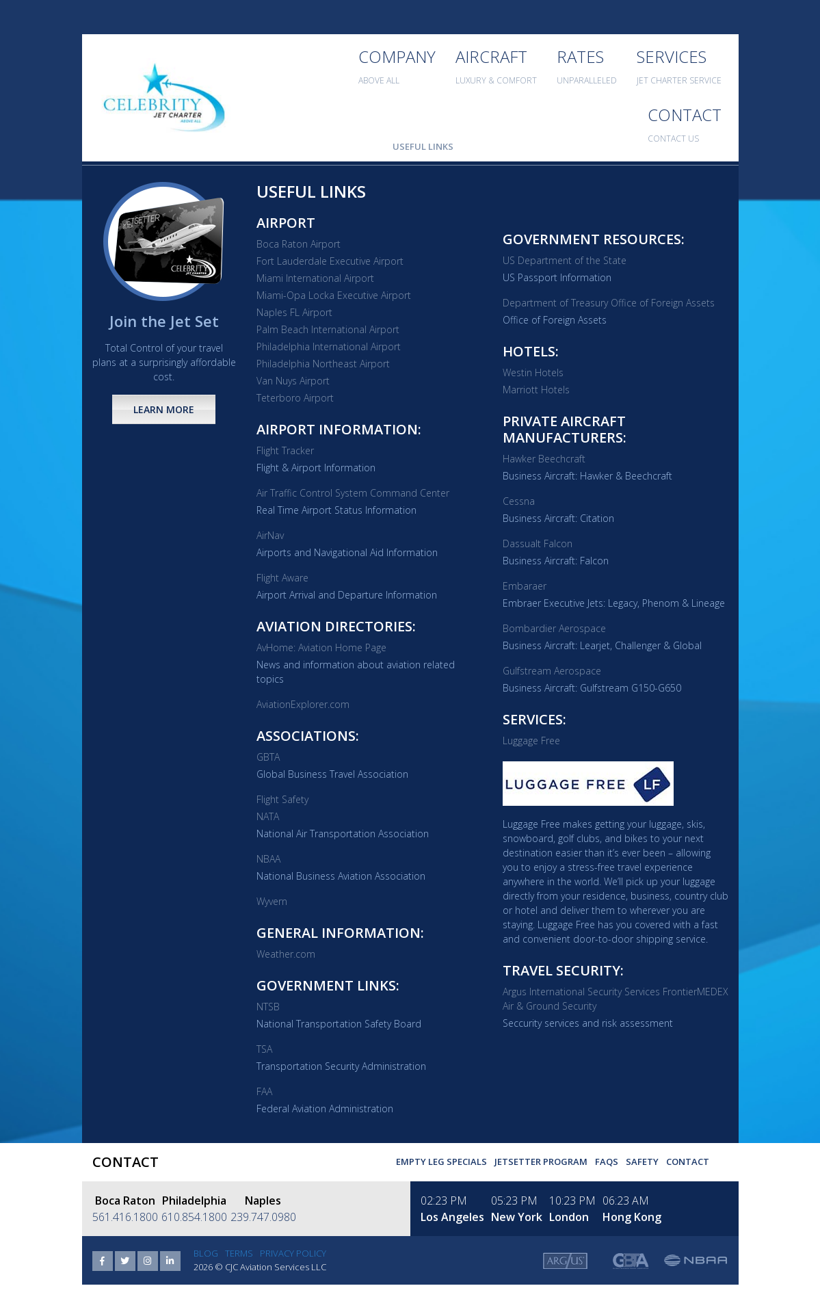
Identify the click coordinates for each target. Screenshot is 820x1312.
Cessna (519, 501)
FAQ (293, 146)
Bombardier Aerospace (554, 628)
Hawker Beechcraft (544, 458)
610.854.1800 (194, 1216)
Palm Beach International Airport (327, 329)
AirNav (270, 535)
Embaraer (524, 585)
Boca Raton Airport (298, 243)
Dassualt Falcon (537, 543)
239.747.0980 (263, 1216)
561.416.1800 (125, 1216)
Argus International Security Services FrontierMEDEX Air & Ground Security (615, 998)
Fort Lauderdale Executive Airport (330, 260)
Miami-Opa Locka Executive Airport (333, 295)
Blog (206, 1253)
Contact (687, 1161)
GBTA (268, 756)
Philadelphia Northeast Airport (323, 363)
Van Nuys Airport (293, 380)
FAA (264, 1091)
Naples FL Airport (294, 312)
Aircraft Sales (501, 146)
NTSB (268, 1006)
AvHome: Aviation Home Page (321, 647)
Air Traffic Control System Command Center (352, 492)
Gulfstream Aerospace (552, 670)
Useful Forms (347, 146)
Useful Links (423, 146)
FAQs (606, 1161)
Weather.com (285, 953)
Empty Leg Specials (441, 1161)
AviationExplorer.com (302, 704)
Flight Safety (282, 799)
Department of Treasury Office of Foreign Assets (609, 302)
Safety (642, 1161)
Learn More (163, 409)
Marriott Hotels (536, 389)
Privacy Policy (293, 1253)
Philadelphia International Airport (328, 346)
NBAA (268, 858)
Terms (239, 1253)
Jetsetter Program (540, 1161)
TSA (264, 1048)
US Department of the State (564, 260)
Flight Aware (282, 577)
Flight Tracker (285, 450)
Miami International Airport (315, 278)
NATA (267, 816)
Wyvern (271, 901)
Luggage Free (531, 740)
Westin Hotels (533, 372)
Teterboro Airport (295, 397)
